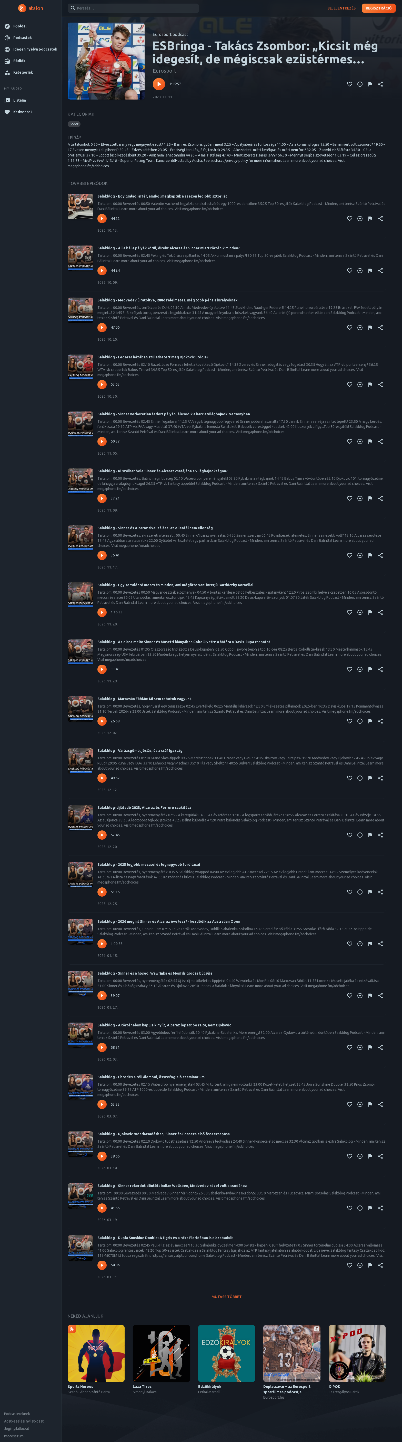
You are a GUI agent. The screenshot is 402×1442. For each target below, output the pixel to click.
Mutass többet (226, 1297)
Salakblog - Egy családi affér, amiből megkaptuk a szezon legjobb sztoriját (162, 196)
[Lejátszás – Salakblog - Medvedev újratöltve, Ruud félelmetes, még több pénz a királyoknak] (102, 327)
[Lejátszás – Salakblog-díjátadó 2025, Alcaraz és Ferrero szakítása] (102, 835)
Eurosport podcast (170, 34)
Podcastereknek (17, 1414)
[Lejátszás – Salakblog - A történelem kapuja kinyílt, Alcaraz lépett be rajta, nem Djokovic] (102, 1047)
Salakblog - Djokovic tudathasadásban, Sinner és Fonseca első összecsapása (163, 1134)
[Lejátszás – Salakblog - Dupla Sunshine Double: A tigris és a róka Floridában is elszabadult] (102, 1265)
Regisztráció (379, 8)
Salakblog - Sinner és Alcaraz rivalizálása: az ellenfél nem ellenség (155, 528)
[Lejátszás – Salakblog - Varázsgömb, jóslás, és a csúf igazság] (102, 778)
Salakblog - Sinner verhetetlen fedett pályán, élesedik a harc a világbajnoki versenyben (173, 414)
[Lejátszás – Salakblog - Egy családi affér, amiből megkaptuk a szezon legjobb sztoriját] (102, 218)
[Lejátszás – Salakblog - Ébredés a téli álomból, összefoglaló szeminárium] (102, 1104)
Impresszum (14, 1436)
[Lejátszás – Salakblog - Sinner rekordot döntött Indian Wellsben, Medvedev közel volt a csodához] (102, 1208)
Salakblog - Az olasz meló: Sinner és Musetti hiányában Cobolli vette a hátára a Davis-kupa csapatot (183, 642)
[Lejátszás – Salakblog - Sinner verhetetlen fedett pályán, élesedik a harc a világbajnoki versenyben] (102, 441)
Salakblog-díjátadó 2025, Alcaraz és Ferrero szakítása (144, 808)
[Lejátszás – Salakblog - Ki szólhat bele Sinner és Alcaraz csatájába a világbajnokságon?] (102, 498)
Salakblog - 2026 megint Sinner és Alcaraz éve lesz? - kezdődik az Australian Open (168, 921)
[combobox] (132, 8)
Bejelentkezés (341, 8)
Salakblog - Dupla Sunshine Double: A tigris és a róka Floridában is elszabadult (165, 1238)
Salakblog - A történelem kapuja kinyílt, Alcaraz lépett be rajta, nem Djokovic (164, 1025)
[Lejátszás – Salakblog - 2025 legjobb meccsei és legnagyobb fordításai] (102, 892)
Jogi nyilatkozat (16, 1429)
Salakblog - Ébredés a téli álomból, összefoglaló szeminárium (151, 1077)
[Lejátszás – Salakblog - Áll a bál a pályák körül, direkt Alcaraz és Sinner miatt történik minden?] (102, 270)
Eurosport (164, 71)
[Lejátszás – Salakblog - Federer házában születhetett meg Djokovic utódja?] (102, 384)
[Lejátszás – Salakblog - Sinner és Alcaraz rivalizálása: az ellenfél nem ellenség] (102, 555)
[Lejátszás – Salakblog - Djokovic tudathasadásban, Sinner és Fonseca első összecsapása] (102, 1156)
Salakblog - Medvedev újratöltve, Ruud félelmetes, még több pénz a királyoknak (167, 300)
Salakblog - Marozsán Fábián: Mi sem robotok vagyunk (144, 699)
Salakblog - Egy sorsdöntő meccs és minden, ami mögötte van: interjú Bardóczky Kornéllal (175, 585)
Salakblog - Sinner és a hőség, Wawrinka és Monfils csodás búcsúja (154, 973)
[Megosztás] (380, 84)
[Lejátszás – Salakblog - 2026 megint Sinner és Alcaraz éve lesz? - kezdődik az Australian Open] (102, 943)
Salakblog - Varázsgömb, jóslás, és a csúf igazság (140, 751)
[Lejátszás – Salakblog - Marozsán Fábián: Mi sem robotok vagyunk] (102, 721)
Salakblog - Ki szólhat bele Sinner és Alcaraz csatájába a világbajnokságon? (162, 471)
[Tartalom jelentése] (370, 84)
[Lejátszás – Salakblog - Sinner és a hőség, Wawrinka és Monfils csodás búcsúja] (102, 995)
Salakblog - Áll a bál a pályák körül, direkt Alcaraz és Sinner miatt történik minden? (168, 248)
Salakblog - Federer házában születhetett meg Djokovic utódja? (152, 357)
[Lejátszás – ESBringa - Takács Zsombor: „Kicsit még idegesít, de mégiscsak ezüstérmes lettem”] (159, 84)
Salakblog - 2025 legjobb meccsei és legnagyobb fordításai (148, 864)
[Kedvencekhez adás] (350, 84)
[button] (30, 26)
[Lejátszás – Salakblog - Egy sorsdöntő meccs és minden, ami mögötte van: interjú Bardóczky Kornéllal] (102, 612)
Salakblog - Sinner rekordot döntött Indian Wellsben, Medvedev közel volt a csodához (172, 1186)
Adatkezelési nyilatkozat (24, 1421)
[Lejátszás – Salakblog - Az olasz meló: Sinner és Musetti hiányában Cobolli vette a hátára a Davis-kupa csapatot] (102, 669)
